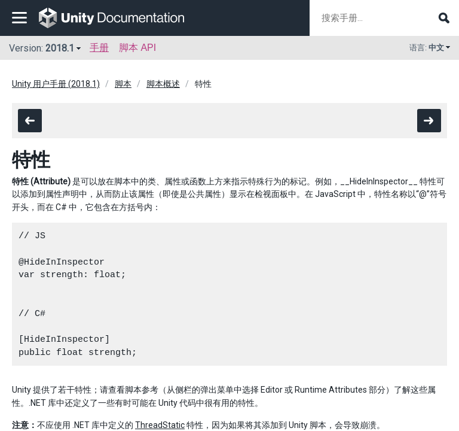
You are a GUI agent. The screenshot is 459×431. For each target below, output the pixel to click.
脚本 (123, 84)
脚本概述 (163, 84)
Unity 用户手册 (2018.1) (56, 84)
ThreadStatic (160, 425)
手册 (99, 48)
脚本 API (137, 48)
